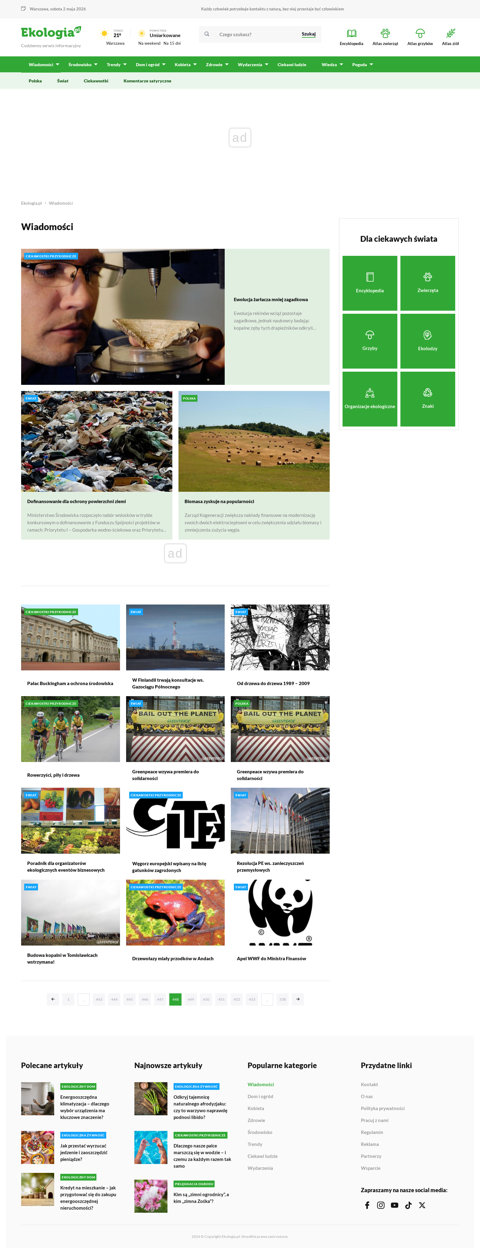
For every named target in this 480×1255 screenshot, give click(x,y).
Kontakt (369, 1087)
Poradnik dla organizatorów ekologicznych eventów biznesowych (68, 869)
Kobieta (256, 1111)
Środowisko (260, 1135)
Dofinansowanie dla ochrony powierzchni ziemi (80, 504)
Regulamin (372, 1135)
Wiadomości (62, 206)
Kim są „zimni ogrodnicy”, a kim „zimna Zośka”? (202, 1199)
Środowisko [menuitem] (79, 67)
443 (99, 1002)
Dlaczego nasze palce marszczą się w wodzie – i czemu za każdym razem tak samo (201, 1158)
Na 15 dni (172, 44)
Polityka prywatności (383, 1111)
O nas (367, 1099)
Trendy (255, 1147)
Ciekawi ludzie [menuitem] (290, 67)
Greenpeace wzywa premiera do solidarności (168, 778)
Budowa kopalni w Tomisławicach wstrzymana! (65, 961)
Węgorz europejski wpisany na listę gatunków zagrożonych (172, 869)
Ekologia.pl (32, 206)
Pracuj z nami (374, 1123)
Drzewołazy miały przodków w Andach (167, 961)
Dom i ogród (260, 1099)
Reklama (370, 1147)
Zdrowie (256, 1123)
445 (129, 1002)
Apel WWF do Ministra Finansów (274, 961)
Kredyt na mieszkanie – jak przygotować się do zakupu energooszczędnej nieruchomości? (89, 1199)
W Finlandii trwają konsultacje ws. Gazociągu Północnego (170, 686)
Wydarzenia (260, 1171)
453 (252, 1002)
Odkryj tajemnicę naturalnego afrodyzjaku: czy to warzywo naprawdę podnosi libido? (202, 1110)
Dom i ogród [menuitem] (147, 67)
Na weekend (149, 44)
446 (145, 1002)
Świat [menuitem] (63, 83)
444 (114, 1002)
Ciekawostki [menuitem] (96, 83)
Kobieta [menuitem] (181, 67)
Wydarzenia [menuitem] (248, 67)
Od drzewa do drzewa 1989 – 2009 (275, 686)
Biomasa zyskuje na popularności (222, 504)
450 (206, 1002)
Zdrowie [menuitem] (212, 67)
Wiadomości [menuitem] (41, 67)
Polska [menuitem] (35, 83)
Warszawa (39, 8)
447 (160, 1002)
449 (191, 1002)
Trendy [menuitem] (113, 67)
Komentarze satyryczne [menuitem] (147, 83)
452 (237, 1002)
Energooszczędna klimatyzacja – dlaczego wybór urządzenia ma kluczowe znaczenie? (85, 1110)
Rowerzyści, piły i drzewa (56, 778)
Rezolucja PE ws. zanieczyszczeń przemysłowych (273, 869)
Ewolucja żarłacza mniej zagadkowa (274, 302)
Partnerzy (371, 1159)
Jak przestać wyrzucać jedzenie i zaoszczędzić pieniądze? (85, 1154)
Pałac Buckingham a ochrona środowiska (59, 686)
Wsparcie (371, 1171)
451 (221, 1002)
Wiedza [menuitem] (327, 67)
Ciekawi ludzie (263, 1159)
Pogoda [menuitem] (357, 67)
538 (282, 1002)
